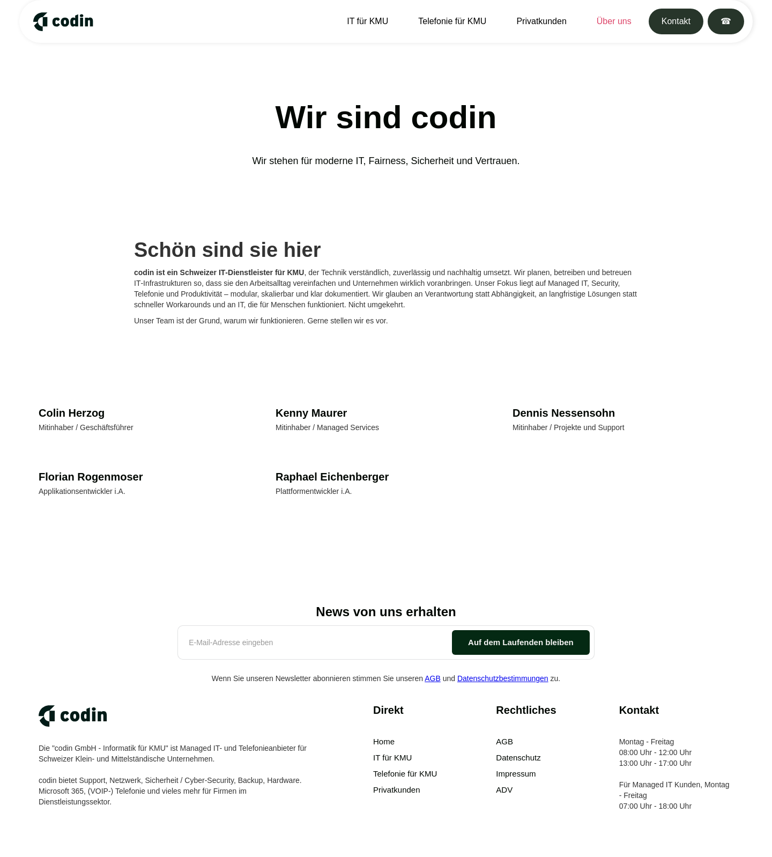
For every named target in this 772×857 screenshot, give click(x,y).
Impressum (516, 773)
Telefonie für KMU (452, 21)
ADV (504, 789)
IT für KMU (367, 21)
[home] (61, 21)
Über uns (614, 21)
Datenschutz (518, 757)
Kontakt (676, 21)
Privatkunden (541, 21)
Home (384, 741)
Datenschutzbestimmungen (502, 678)
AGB (433, 678)
